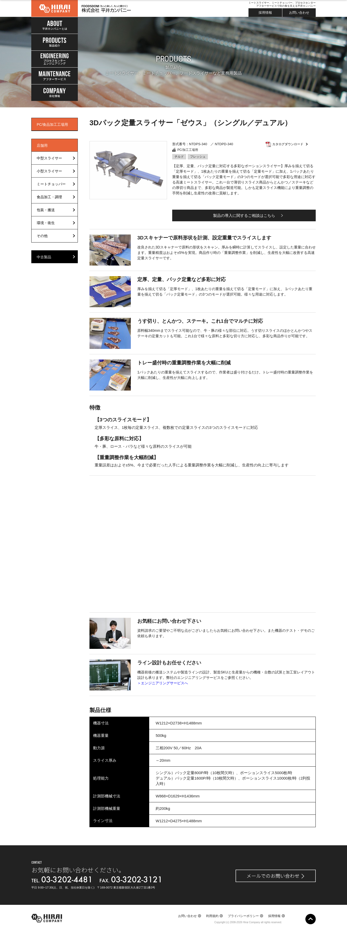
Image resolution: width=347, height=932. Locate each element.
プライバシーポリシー (243, 916)
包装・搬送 (46, 210)
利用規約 (212, 916)
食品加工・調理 (49, 197)
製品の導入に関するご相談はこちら (244, 215)
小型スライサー (49, 171)
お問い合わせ (299, 12)
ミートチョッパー (51, 184)
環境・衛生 (46, 223)
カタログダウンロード (287, 144)
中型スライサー (49, 158)
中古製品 (44, 257)
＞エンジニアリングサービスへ (162, 683)
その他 (42, 236)
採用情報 (265, 12)
